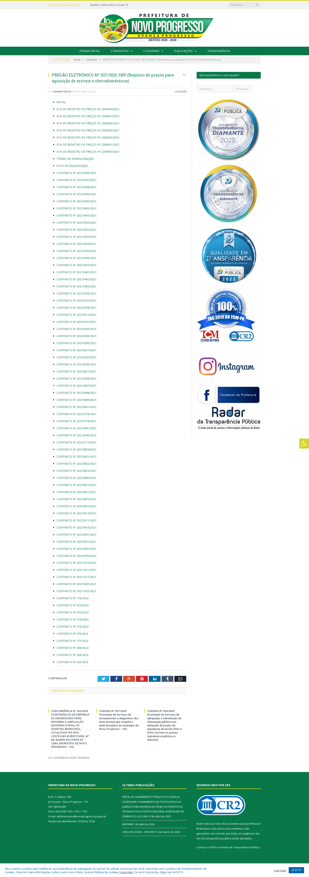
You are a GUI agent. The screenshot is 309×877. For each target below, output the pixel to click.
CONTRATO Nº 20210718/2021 (77, 421)
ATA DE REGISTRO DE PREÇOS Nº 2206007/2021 (88, 116)
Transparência (218, 51)
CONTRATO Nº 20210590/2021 (77, 343)
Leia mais (126, 872)
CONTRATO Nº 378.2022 (72, 633)
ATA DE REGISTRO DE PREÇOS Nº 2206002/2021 (88, 137)
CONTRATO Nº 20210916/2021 (77, 527)
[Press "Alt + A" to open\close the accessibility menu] (304, 443)
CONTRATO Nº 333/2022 (73, 612)
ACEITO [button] (296, 870)
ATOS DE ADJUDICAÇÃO (72, 166)
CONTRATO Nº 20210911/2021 (77, 520)
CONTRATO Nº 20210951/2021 (77, 541)
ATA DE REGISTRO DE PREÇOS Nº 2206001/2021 (88, 144)
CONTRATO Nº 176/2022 (73, 598)
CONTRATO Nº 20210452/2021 (77, 229)
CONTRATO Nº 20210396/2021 (77, 173)
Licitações (181, 91)
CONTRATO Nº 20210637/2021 (77, 350)
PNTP (213, 847)
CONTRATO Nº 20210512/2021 (77, 315)
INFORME (127, 824)
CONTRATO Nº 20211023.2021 (77, 591)
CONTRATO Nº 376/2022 (73, 626)
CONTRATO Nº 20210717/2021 (77, 442)
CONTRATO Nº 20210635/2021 (77, 357)
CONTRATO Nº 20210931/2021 (77, 534)
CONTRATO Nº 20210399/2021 (77, 194)
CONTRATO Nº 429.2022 (73, 662)
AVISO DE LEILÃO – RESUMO (138, 832)
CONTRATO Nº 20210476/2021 (77, 293)
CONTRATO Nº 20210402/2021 (77, 208)
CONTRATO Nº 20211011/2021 (77, 570)
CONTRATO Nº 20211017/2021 (77, 577)
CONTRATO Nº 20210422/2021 (77, 222)
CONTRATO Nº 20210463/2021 (77, 286)
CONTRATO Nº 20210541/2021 (77, 322)
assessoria (223, 828)
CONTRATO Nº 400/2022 (73, 648)
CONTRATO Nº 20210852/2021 (77, 463)
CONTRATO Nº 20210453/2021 (77, 237)
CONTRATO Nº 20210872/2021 (77, 485)
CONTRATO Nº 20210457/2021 (77, 265)
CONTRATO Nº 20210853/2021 (77, 471)
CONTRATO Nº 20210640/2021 (77, 435)
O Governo (151, 51)
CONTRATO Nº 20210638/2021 (77, 378)
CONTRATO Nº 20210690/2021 (77, 400)
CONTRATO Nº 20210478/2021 (77, 307)
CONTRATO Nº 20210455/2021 (77, 251)
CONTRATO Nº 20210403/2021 (77, 215)
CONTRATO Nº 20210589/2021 (77, 336)
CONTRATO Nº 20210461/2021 (77, 272)
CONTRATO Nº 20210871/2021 (77, 492)
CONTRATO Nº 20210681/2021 (77, 428)
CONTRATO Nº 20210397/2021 (77, 180)
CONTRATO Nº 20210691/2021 (77, 407)
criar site (220, 823)
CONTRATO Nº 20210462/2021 (77, 279)
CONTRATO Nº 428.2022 (73, 655)
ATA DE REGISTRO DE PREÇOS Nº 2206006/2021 (88, 123)
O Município (119, 51)
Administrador (62, 91)
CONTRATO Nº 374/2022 (73, 619)
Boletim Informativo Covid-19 (109, 5)
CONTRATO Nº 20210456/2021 (77, 258)
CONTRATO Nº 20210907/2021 (77, 506)
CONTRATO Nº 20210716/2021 (77, 414)
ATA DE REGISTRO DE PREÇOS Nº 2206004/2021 (88, 109)
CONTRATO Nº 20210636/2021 (77, 364)
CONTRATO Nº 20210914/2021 (77, 513)
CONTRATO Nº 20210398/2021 (77, 187)
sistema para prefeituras (245, 823)
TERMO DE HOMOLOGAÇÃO (75, 159)
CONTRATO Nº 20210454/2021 (77, 244)
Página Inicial (89, 51)
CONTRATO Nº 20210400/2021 (77, 201)
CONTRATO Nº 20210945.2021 (77, 584)
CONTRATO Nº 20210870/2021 (77, 499)
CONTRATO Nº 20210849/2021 (77, 478)
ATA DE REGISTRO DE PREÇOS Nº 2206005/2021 (88, 130)
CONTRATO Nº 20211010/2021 (77, 563)
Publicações (183, 51)
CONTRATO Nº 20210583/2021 (77, 329)
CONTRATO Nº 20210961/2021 (77, 549)
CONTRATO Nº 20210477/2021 (77, 300)
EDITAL (61, 102)
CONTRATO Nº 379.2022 (72, 641)
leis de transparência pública (213, 838)
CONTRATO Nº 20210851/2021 (77, 456)
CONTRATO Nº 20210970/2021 (77, 556)
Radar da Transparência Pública (240, 847)
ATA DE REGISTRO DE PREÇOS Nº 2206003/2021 (88, 151)
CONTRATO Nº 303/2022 (73, 605)
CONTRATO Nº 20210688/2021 (77, 393)
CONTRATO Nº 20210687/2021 (77, 385)
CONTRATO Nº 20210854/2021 (77, 449)
